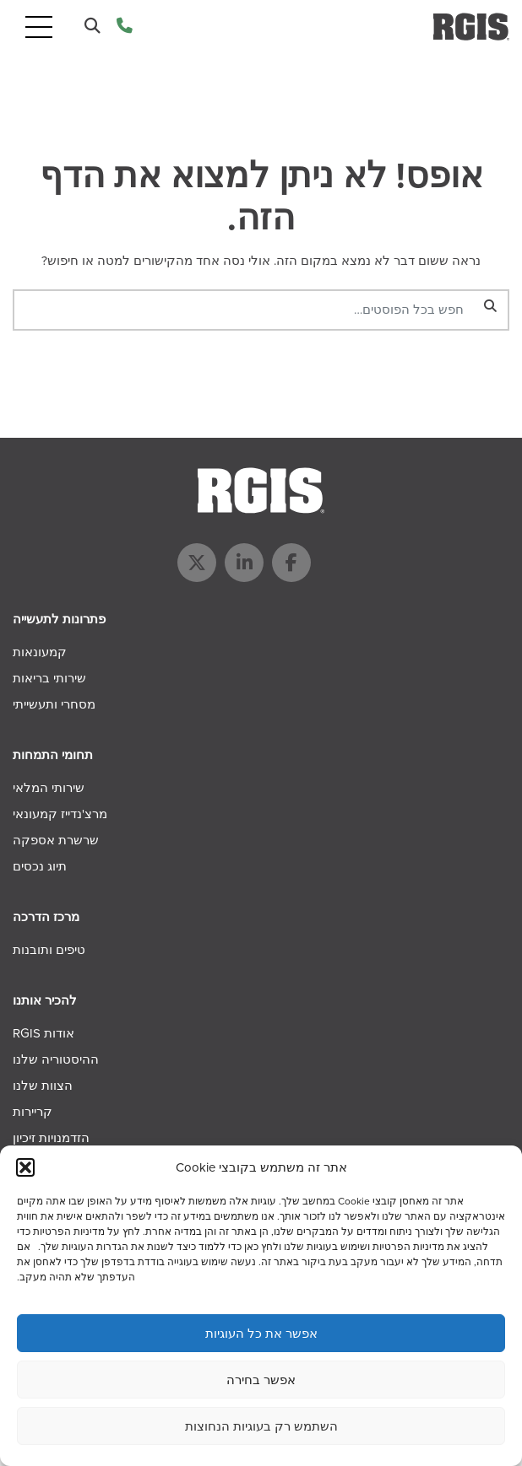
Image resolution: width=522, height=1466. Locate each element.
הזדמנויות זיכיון (51, 1138)
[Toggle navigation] (38, 27)
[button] (25, 1167)
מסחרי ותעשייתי (54, 704)
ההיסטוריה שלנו (56, 1059)
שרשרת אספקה (56, 840)
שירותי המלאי (48, 788)
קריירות (32, 1111)
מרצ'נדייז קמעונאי (60, 814)
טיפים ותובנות (49, 950)
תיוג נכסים (40, 866)
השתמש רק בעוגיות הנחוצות (261, 1426)
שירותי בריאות (49, 678)
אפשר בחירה (261, 1380)
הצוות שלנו (43, 1085)
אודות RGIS (43, 1033)
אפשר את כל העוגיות (261, 1333)
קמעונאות (40, 652)
